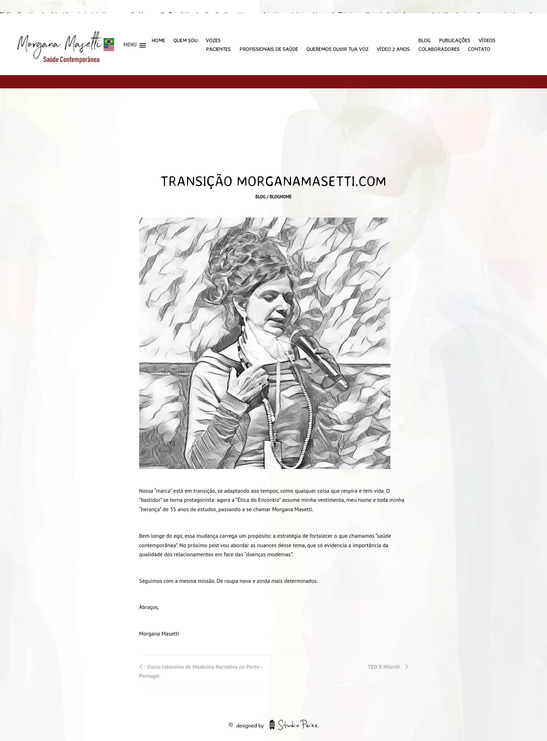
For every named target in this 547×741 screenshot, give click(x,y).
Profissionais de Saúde (268, 49)
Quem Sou (185, 40)
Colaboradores (438, 49)
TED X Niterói (384, 666)
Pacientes (218, 49)
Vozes (213, 40)
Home (158, 40)
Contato (479, 49)
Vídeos (487, 40)
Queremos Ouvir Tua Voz (337, 49)
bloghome (281, 197)
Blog (424, 40)
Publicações (454, 40)
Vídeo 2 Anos (393, 49)
